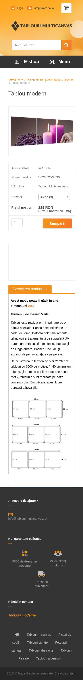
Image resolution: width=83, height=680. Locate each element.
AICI (31, 306)
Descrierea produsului (30, 289)
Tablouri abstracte (41, 650)
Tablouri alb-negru (48, 658)
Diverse (68, 80)
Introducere (16, 80)
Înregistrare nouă (43, 8)
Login (20, 8)
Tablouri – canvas (39, 634)
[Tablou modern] (42, 108)
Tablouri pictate (37, 642)
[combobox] (54, 197)
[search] (66, 45)
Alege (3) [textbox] (46, 197)
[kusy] (17, 222)
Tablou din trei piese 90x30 (43, 80)
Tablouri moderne (22, 615)
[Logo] (41, 26)
